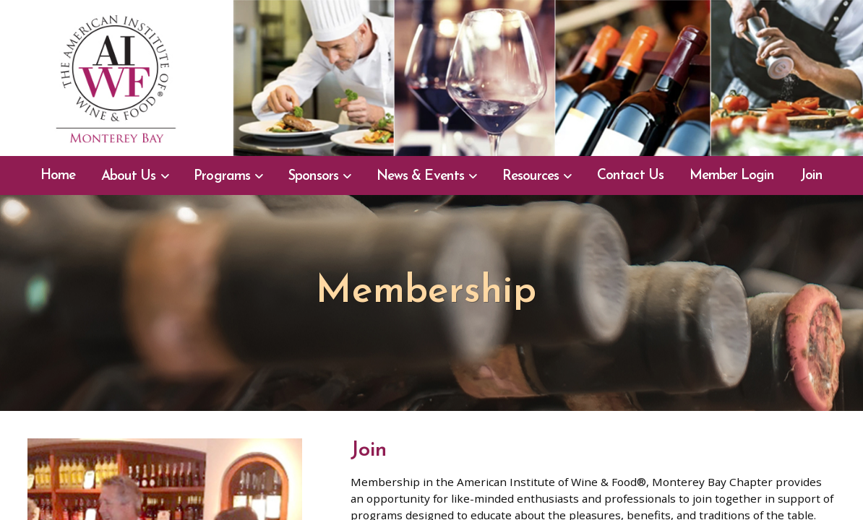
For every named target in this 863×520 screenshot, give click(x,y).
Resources (530, 176)
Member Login (732, 176)
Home (57, 176)
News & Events (420, 176)
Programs (221, 176)
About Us (128, 176)
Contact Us (630, 176)
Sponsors (313, 176)
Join (811, 176)
